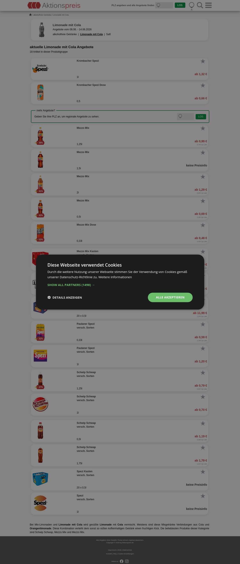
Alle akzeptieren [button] (170, 297)
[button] (120, 285)
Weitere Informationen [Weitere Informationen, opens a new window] (115, 277)
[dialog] (120, 282)
